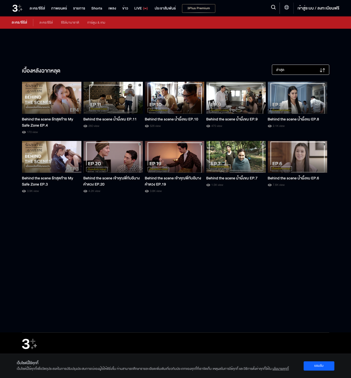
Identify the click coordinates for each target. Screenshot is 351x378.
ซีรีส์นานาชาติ (70, 22)
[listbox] (300, 70)
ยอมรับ (318, 365)
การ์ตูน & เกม (96, 22)
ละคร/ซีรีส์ (46, 22)
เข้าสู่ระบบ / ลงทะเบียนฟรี (318, 8)
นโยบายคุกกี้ (280, 368)
